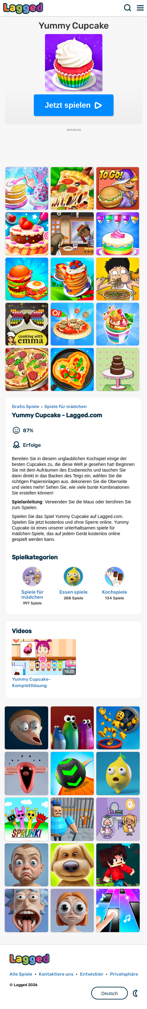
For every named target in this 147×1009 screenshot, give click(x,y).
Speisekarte (140, 8)
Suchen (127, 8)
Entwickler (91, 974)
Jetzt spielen (68, 105)
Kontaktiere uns (56, 974)
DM (135, 993)
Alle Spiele (21, 974)
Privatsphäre (124, 974)
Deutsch (109, 993)
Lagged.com (30, 959)
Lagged (24, 8)
